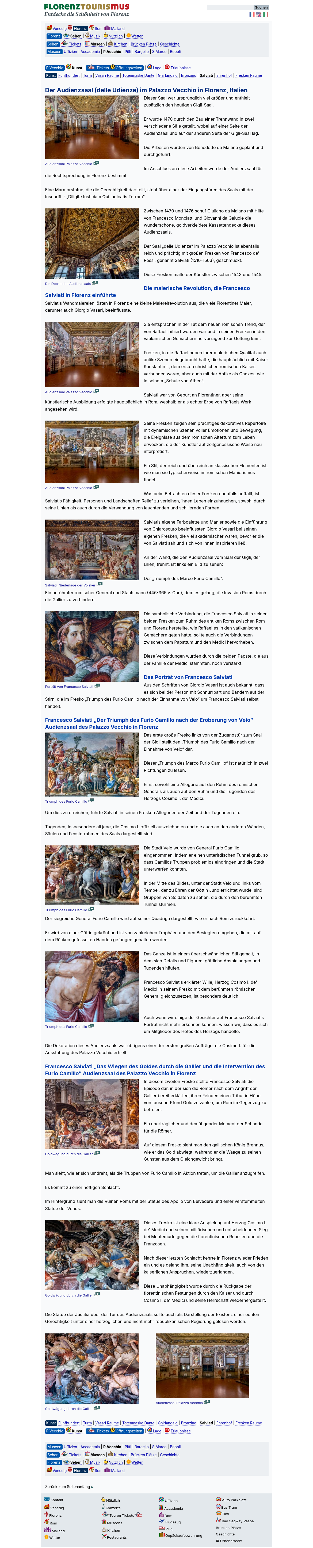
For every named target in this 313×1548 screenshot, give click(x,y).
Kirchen (117, 44)
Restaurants (114, 1537)
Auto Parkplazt (231, 1500)
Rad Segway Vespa (235, 1521)
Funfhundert (68, 75)
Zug (166, 1529)
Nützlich (113, 36)
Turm (87, 75)
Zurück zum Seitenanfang (69, 1486)
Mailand (114, 28)
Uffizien (70, 51)
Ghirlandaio (168, 75)
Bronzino (188, 75)
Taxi (222, 1514)
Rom (95, 28)
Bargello (142, 51)
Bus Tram (226, 1507)
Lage (154, 68)
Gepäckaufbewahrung (180, 1535)
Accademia (90, 51)
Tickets (71, 44)
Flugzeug (170, 1522)
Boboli (175, 51)
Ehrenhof (224, 75)
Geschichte (170, 44)
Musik (92, 36)
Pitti (128, 51)
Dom (165, 1515)
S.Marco (159, 51)
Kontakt (53, 1500)
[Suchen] (230, 7)
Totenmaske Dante (138, 75)
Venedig (57, 28)
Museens (111, 1523)
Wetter (134, 36)
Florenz (53, 1515)
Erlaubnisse (178, 68)
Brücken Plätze (143, 44)
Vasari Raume (107, 75)
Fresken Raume (248, 75)
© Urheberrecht (229, 1541)
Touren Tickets (122, 1515)
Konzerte (111, 1508)
